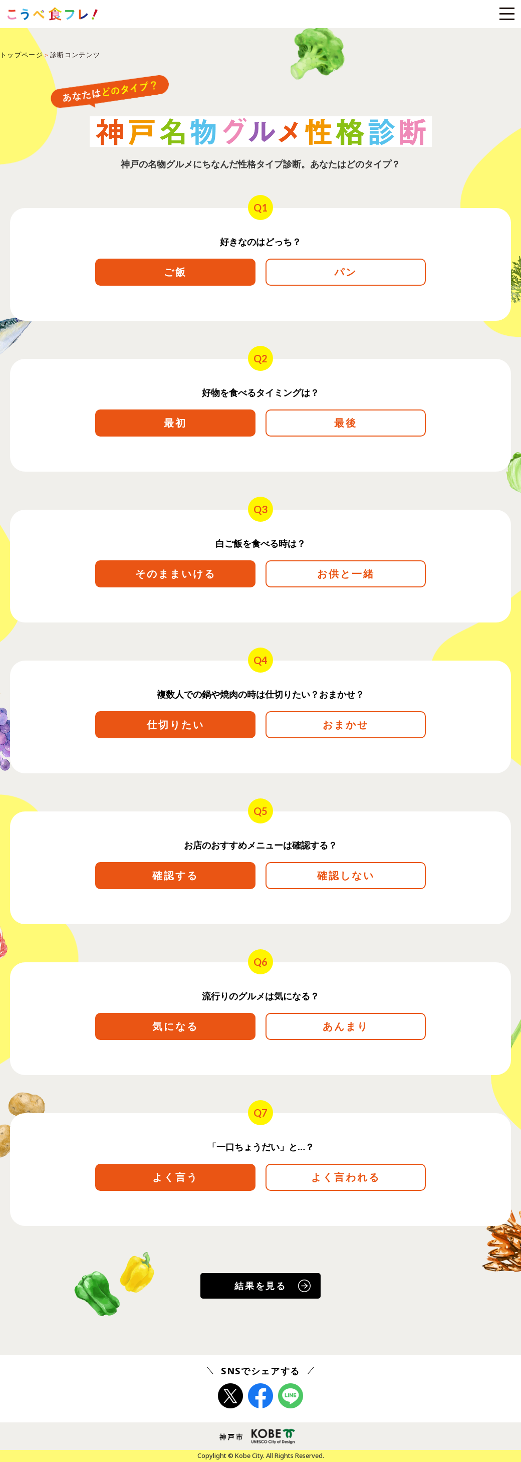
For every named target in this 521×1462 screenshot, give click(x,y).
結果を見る (260, 1286)
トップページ (21, 54)
